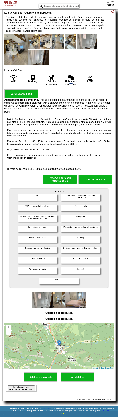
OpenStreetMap (107, 368)
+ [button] (9, 327)
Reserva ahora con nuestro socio (60, 179)
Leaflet (95, 368)
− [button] (9, 332)
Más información (95, 179)
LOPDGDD (105, 410)
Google (46, 408)
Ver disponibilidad (21, 94)
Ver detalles (77, 377)
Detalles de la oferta (40, 377)
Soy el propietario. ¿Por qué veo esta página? (21, 388)
